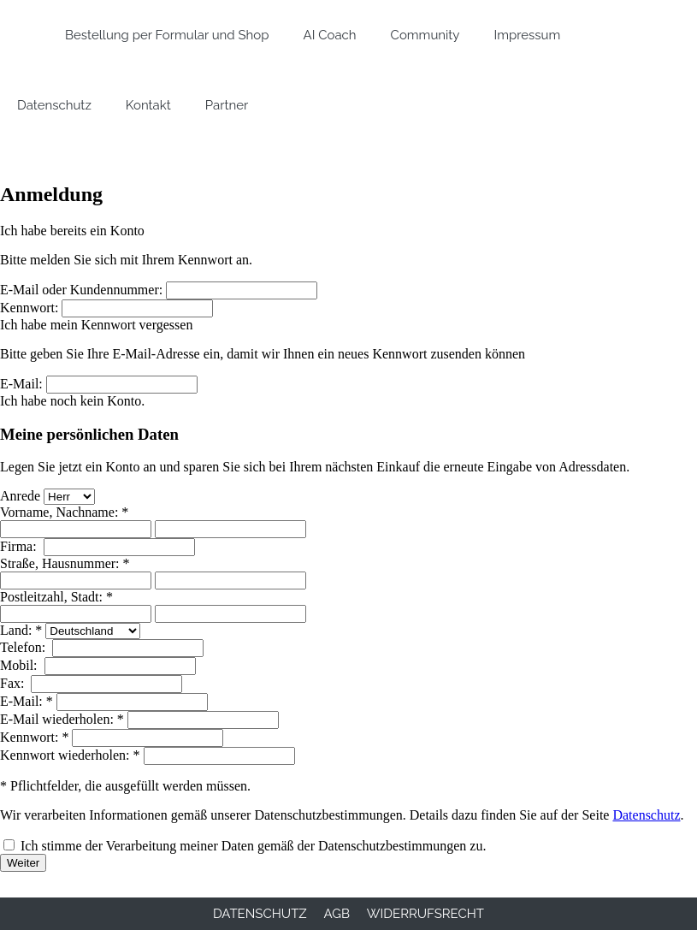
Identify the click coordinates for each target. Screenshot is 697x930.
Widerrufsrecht (425, 913)
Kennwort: (29, 307)
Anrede (20, 496)
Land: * (21, 630)
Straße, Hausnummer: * (65, 563)
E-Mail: (21, 383)
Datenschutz (646, 815)
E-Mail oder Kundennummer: (81, 289)
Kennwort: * (34, 737)
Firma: (20, 546)
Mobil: (20, 665)
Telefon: (24, 647)
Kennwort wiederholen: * (70, 755)
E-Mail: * (26, 701)
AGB (337, 913)
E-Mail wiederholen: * (62, 719)
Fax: (13, 683)
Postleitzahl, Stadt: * (56, 596)
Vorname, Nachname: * (64, 512)
